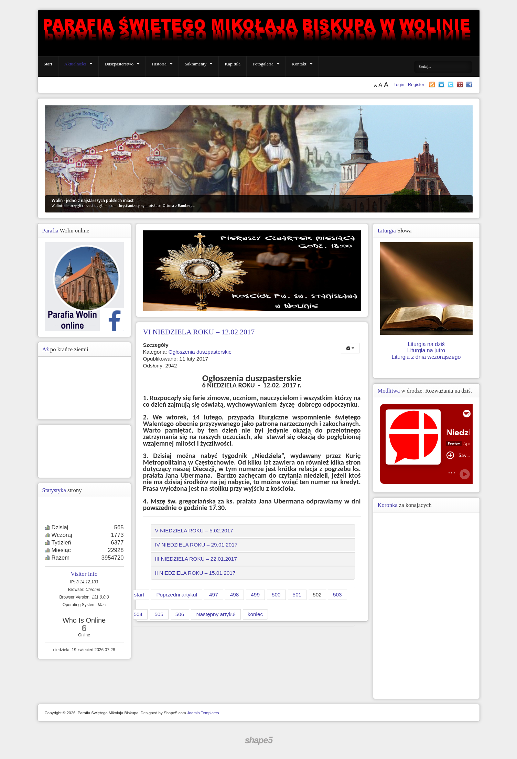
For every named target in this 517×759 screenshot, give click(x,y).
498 (234, 594)
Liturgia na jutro (426, 350)
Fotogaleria (262, 63)
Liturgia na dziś (426, 344)
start (139, 594)
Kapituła (232, 63)
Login (400, 84)
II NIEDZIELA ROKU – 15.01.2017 (195, 573)
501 (297, 594)
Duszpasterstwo (119, 63)
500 (276, 594)
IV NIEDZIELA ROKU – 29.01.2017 (196, 545)
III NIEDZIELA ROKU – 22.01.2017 (196, 559)
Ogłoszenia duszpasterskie (200, 352)
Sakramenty (196, 63)
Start (48, 63)
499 (255, 594)
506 (179, 614)
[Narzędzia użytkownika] (350, 348)
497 (213, 594)
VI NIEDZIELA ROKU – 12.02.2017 (199, 332)
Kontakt (299, 63)
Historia (159, 63)
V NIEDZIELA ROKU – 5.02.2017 (194, 530)
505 (158, 614)
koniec (255, 614)
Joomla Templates (203, 713)
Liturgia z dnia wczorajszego (426, 357)
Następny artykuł (215, 614)
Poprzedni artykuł (176, 594)
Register (416, 84)
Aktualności (75, 63)
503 (337, 594)
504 (138, 614)
